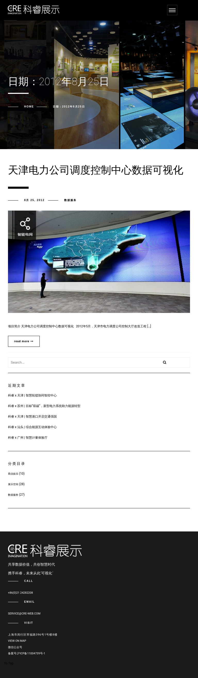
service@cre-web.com (24, 613)
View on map (17, 641)
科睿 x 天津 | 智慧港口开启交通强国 (32, 416)
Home (29, 106)
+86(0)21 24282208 (20, 592)
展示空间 (13, 484)
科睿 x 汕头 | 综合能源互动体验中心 (32, 427)
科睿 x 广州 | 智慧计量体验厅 (27, 437)
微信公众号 (15, 647)
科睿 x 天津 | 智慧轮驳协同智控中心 (32, 395)
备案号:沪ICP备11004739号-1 (26, 653)
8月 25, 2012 (34, 200)
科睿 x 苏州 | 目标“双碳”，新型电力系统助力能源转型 (44, 406)
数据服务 (70, 200)
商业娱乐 (13, 473)
